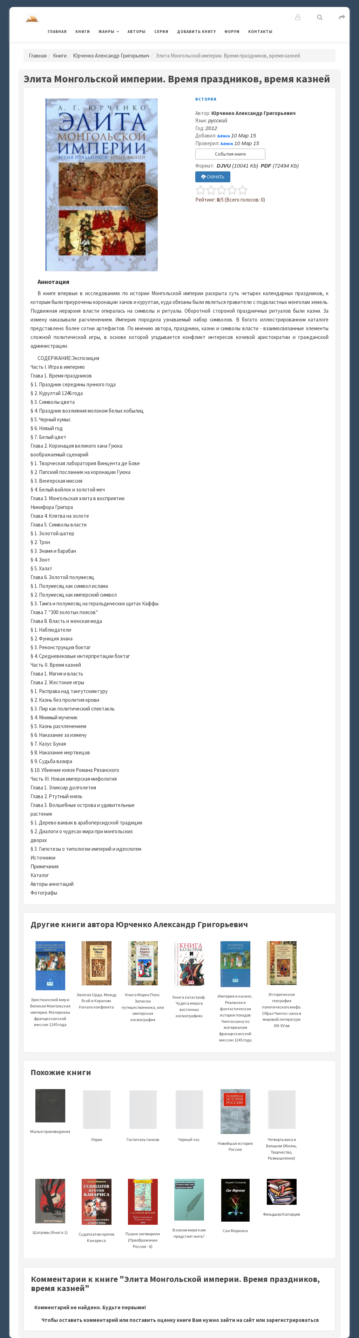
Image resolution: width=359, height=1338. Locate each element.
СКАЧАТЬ (212, 177)
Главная (57, 31)
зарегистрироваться (292, 1320)
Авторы (137, 31)
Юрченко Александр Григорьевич (111, 55)
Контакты (260, 31)
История (206, 99)
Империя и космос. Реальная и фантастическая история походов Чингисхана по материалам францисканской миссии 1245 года (235, 1001)
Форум (232, 31)
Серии (161, 31)
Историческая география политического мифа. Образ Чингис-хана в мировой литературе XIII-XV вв (282, 994)
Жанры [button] (107, 31)
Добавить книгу (196, 31)
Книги (82, 31)
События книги (230, 154)
